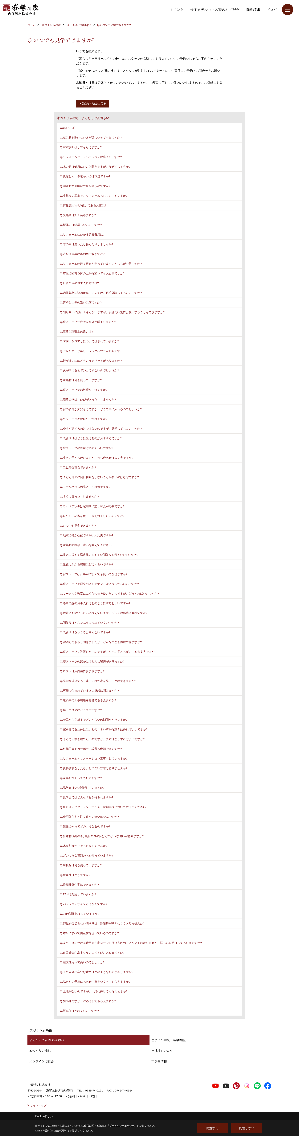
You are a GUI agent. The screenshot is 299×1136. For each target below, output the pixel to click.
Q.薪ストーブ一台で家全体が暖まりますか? (88, 321)
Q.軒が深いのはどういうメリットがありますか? (91, 360)
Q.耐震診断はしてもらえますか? (81, 147)
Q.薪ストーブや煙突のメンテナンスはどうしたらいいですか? (99, 583)
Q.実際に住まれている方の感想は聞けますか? (89, 690)
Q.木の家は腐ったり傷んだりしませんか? (86, 244)
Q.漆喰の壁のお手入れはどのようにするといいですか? (95, 603)
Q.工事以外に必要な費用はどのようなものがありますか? (96, 972)
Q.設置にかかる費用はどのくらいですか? (86, 564)
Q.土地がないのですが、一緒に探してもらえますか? (93, 991)
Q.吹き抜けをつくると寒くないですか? (85, 632)
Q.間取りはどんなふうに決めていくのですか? (89, 622)
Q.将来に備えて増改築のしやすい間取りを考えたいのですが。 (100, 554)
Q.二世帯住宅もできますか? (78, 467)
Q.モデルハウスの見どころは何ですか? (85, 486)
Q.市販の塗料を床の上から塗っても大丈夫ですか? (92, 273)
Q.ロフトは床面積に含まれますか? (82, 671)
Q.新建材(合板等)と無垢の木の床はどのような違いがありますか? (102, 836)
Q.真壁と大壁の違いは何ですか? (81, 302)
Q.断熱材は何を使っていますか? (81, 380)
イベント (176, 9)
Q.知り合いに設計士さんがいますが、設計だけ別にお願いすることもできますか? (112, 312)
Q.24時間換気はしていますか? (79, 913)
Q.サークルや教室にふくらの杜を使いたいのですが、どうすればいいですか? (109, 593)
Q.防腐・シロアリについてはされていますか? (89, 341)
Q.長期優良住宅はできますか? (79, 884)
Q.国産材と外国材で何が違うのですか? (85, 186)
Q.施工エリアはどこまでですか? (81, 710)
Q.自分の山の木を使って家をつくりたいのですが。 (93, 515)
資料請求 (253, 9)
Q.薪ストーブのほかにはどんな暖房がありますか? (92, 661)
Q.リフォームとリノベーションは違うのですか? (91, 156)
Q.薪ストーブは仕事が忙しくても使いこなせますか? (93, 574)
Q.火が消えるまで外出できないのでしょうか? (89, 370)
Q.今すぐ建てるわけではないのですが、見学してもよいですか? (101, 428)
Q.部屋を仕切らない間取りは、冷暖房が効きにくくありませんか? (102, 923)
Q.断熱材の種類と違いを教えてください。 (87, 545)
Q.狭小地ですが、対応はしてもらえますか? (88, 1001)
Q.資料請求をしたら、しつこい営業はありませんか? (93, 768)
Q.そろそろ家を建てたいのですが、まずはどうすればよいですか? (102, 739)
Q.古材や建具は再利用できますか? (82, 254)
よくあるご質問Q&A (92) (46, 1040)
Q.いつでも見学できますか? (78, 525)
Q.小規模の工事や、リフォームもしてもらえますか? (93, 195)
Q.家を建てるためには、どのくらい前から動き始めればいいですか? (103, 729)
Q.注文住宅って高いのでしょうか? (82, 962)
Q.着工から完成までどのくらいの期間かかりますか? (93, 719)
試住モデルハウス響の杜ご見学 (215, 9)
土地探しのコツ (162, 1050)
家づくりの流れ (40, 1050)
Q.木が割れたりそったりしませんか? (83, 845)
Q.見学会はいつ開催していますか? (82, 787)
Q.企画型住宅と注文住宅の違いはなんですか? (89, 816)
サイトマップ (38, 1105)
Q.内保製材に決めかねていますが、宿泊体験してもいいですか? (101, 292)
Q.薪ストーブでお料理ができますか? (83, 389)
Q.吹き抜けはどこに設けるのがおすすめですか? (91, 438)
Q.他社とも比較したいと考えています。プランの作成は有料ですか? (103, 613)
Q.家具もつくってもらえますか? (81, 777)
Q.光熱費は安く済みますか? (78, 215)
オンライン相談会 (41, 1061)
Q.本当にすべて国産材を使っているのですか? (89, 933)
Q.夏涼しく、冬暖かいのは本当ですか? (85, 176)
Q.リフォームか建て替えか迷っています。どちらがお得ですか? (101, 263)
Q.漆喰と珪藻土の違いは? (76, 331)
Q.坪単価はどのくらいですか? (79, 1010)
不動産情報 (159, 1061)
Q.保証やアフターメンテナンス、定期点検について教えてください (103, 807)
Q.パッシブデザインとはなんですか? (83, 904)
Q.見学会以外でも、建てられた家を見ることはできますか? (98, 680)
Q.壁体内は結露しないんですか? (81, 224)
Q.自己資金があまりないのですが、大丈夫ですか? (92, 952)
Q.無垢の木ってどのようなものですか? (85, 826)
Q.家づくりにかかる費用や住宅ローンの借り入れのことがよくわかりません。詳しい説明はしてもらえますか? (131, 942)
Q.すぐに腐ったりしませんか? (79, 496)
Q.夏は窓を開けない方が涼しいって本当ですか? (91, 137)
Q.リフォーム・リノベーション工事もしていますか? (93, 758)
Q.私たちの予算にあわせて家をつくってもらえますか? (95, 981)
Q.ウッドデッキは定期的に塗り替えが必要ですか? (92, 506)
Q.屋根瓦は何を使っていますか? (81, 865)
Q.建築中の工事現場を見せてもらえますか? (88, 700)
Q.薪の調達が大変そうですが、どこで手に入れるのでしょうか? (101, 409)
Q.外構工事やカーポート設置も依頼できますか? (91, 748)
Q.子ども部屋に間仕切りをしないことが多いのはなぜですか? (99, 477)
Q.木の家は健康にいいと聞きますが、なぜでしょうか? (95, 166)
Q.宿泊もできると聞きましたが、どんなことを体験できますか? (101, 642)
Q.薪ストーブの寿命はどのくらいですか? (86, 448)
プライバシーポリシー (121, 1125)
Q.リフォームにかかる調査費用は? (82, 234)
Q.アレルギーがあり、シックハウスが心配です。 (91, 351)
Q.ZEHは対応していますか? (78, 894)
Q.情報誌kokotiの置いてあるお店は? (83, 205)
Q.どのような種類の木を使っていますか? (86, 855)
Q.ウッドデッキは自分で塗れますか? (83, 418)
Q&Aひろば (67, 127)
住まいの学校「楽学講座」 (169, 1040)
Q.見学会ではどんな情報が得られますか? (86, 797)
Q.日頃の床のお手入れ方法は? (79, 283)
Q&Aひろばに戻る (94, 103)
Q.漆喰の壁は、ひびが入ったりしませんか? (88, 399)
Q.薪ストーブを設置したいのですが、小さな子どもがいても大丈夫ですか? (108, 651)
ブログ (271, 9)
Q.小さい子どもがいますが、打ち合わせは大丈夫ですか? (96, 457)
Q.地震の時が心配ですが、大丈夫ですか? (86, 535)
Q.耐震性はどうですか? (75, 874)
